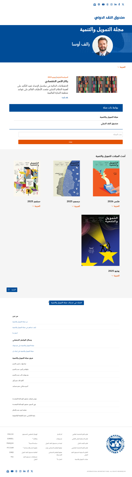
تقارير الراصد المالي (83, 442)
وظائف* (34, 437)
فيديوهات (59, 437)
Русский (10, 446)
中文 (12, 455)
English (10, 432)
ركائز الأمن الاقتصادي (56, 81)
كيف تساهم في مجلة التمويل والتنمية (24, 326)
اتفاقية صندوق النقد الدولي (29, 451)
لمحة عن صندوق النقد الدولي (54, 442)
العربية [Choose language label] (121, 67)
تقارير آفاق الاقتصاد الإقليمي (80, 446)
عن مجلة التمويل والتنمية (20, 320)
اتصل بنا (15, 331)
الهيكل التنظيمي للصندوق (29, 432)
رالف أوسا (65, 97)
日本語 (11, 451)
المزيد (12, 289)
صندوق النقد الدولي (109, 123)
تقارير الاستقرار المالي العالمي (80, 437)
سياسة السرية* (33, 442)
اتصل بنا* (59, 458)
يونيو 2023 (52, 77)
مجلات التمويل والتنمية (81, 458)
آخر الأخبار (59, 432)
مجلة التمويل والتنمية (109, 117)
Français (10, 442)
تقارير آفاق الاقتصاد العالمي (80, 432)
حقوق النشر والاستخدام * (30, 446)
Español (10, 437)
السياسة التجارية (62, 77)
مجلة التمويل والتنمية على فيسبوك (23, 344)
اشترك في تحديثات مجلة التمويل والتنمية (66, 301)
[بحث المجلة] (71, 134)
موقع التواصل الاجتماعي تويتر (54, 446)
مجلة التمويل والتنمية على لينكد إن (23, 349)
